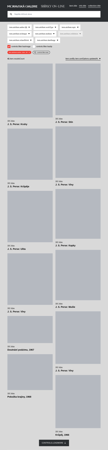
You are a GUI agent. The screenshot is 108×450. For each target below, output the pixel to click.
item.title (73, 6)
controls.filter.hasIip (44, 46)
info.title (82, 6)
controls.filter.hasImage (21, 46)
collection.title (94, 6)
